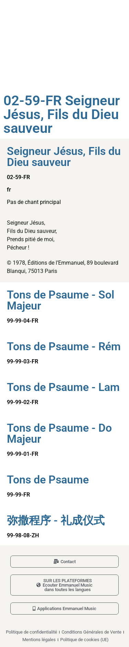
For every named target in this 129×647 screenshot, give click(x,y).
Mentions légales (39, 639)
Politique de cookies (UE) (84, 639)
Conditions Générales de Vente (91, 632)
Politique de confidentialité (31, 632)
